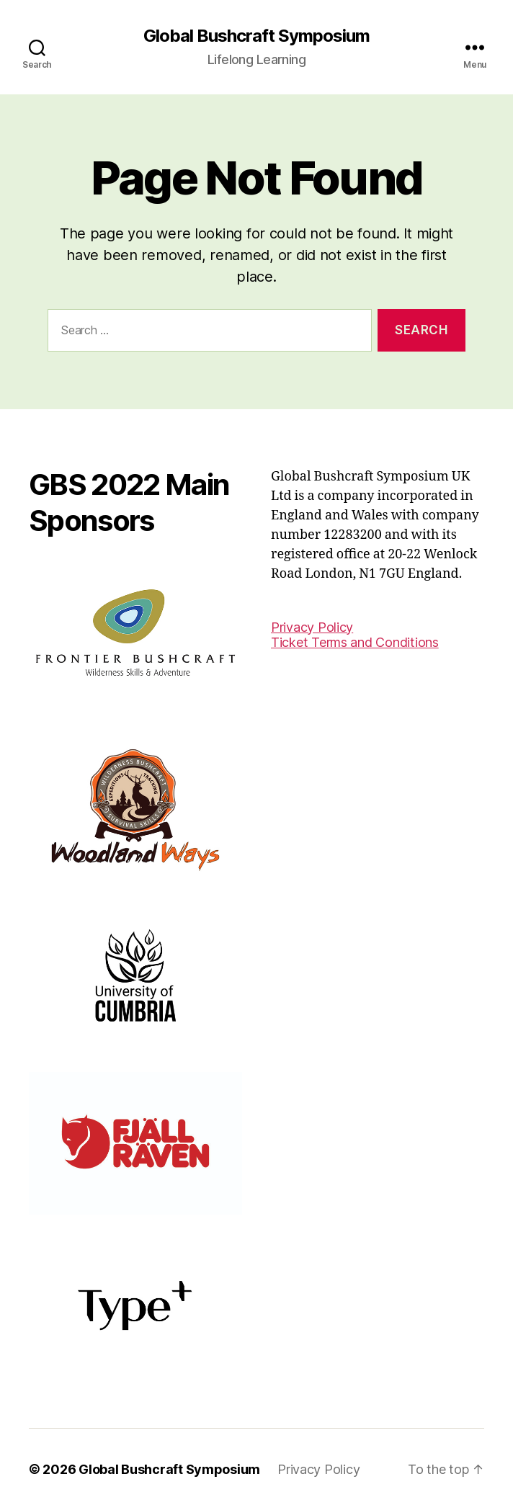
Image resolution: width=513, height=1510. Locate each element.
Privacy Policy (312, 627)
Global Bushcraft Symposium (256, 36)
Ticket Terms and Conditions (355, 642)
